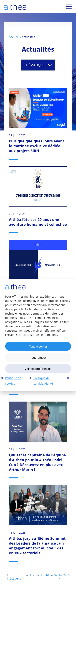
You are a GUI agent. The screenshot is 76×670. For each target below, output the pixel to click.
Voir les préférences (38, 368)
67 (56, 575)
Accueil (14, 37)
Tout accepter (38, 346)
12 (47, 575)
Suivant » (64, 576)
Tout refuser (38, 357)
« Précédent (14, 576)
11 (42, 575)
